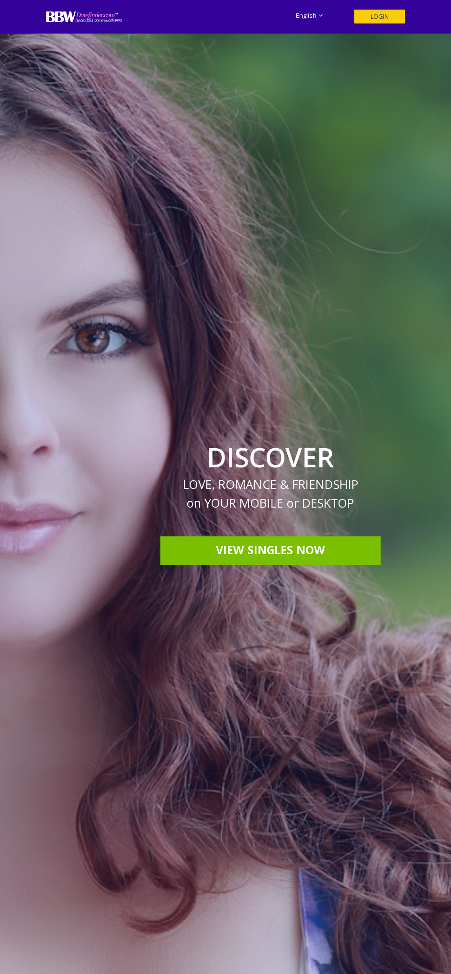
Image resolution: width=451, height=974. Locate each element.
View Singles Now (270, 551)
